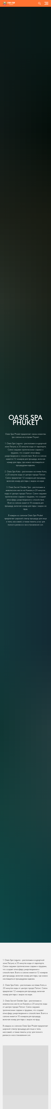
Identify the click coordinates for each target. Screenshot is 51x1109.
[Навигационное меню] (46, 3)
